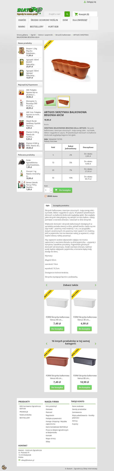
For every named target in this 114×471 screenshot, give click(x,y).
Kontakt (49, 435)
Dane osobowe (78, 406)
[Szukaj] (57, 14)
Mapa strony (51, 438)
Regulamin (50, 415)
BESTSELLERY (36, 26)
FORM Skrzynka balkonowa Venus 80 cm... (85, 377)
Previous (46, 284)
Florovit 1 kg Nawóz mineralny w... (33, 173)
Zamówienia (77, 412)
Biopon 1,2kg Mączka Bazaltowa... (31, 50)
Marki (21, 26)
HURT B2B (53, 26)
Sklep (48, 441)
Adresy (75, 421)
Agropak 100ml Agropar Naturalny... (32, 73)
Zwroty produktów (79, 409)
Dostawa (49, 409)
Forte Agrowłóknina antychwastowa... (33, 162)
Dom (65, 20)
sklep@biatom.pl (27, 460)
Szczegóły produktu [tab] (61, 205)
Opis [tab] (47, 205)
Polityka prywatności (54, 418)
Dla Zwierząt (80, 20)
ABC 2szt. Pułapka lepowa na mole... (33, 113)
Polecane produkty (26, 155)
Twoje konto (77, 401)
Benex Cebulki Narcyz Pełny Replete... (32, 184)
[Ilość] (47, 190)
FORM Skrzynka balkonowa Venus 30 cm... (85, 318)
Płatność (49, 412)
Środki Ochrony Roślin (44, 20)
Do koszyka (63, 190)
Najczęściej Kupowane (28, 84)
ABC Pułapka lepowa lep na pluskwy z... (31, 92)
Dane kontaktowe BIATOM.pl (57, 427)
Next (94, 284)
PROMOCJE (24, 412)
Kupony (75, 424)
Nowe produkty (25, 43)
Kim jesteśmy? (51, 406)
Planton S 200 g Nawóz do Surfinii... (32, 134)
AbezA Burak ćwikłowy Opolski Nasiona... (33, 123)
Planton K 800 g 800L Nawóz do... (33, 144)
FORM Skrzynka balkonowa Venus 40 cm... (57, 318)
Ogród (22, 20)
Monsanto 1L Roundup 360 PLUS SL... (31, 103)
